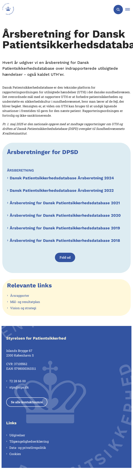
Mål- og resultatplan (25, 302)
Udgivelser (17, 435)
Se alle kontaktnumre (27, 402)
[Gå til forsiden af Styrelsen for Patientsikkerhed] (7, 9)
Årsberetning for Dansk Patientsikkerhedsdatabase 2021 (65, 203)
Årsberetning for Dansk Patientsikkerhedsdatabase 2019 (65, 228)
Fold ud (65, 257)
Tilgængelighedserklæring (29, 441)
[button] (129, 9)
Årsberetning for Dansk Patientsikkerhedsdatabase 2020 (65, 215)
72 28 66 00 (17, 381)
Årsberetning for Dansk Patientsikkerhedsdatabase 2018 (65, 240)
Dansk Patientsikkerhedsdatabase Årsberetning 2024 (62, 178)
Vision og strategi (23, 308)
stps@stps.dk (19, 387)
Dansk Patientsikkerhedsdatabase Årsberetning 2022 (62, 190)
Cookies (15, 454)
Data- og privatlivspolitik (27, 447)
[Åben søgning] (118, 9)
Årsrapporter (19, 295)
